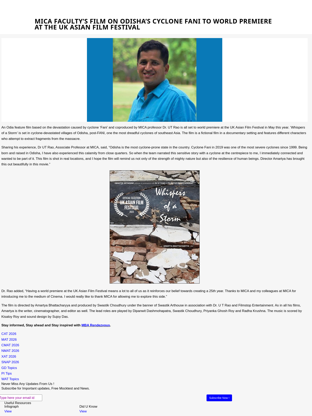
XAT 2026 (8, 356)
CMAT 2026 (10, 345)
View (8, 411)
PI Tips (6, 373)
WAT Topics (10, 379)
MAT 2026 (9, 339)
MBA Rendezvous (95, 325)
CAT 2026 (8, 334)
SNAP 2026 (10, 362)
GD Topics (9, 368)
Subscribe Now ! (219, 397)
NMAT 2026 (10, 351)
